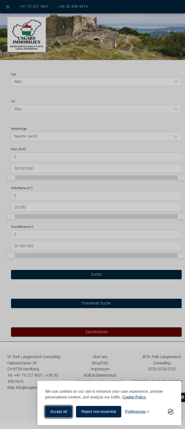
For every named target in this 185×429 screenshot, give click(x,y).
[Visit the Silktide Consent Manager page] (170, 412)
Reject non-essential (98, 412)
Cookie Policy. (134, 397)
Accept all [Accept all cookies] (58, 412)
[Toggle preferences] (137, 412)
